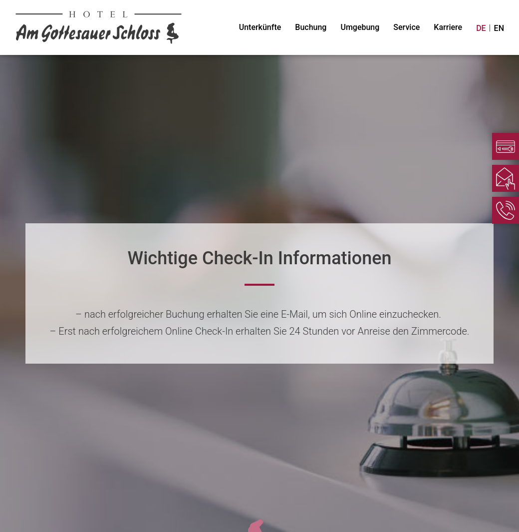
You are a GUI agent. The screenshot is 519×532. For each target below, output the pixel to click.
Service (406, 27)
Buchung (310, 27)
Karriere (448, 27)
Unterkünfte (260, 27)
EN (499, 28)
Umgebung (359, 27)
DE (481, 28)
